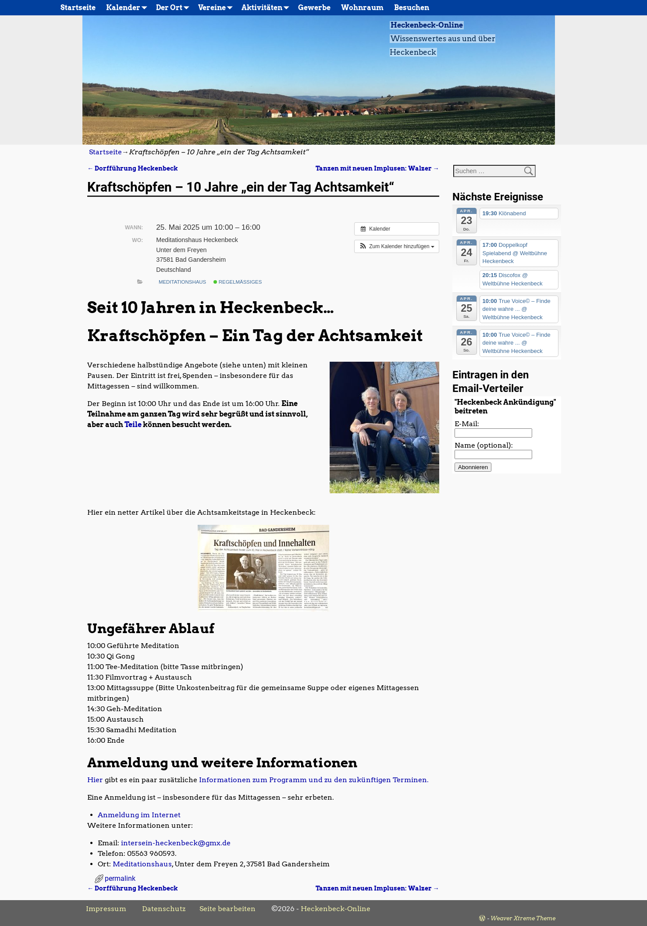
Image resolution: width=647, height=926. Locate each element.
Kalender (128, 7)
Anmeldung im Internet (139, 815)
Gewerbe (314, 8)
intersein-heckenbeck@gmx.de (176, 843)
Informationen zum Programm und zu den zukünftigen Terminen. (314, 780)
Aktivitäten (267, 7)
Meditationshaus (182, 282)
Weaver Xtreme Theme (523, 918)
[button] (397, 246)
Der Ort (174, 7)
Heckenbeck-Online (427, 25)
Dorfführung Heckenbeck (132, 168)
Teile (133, 424)
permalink (120, 878)
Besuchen (411, 8)
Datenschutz (163, 909)
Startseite (78, 8)
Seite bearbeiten (227, 909)
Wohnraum (362, 8)
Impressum (106, 909)
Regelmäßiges (237, 282)
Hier (95, 780)
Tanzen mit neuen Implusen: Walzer (377, 168)
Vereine (217, 7)
